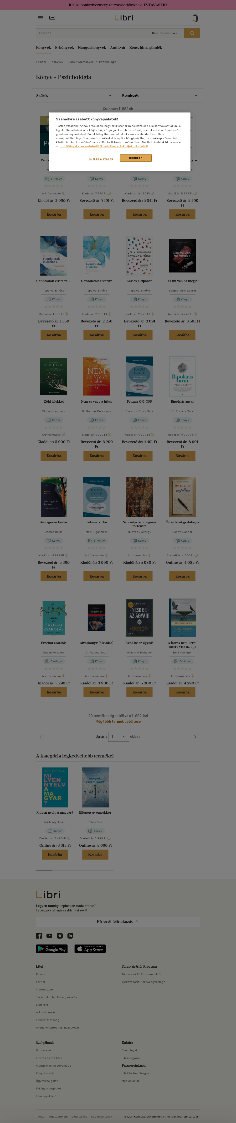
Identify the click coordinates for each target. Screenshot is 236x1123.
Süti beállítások (101, 159)
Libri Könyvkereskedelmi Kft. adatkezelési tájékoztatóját (103, 146)
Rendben (136, 157)
